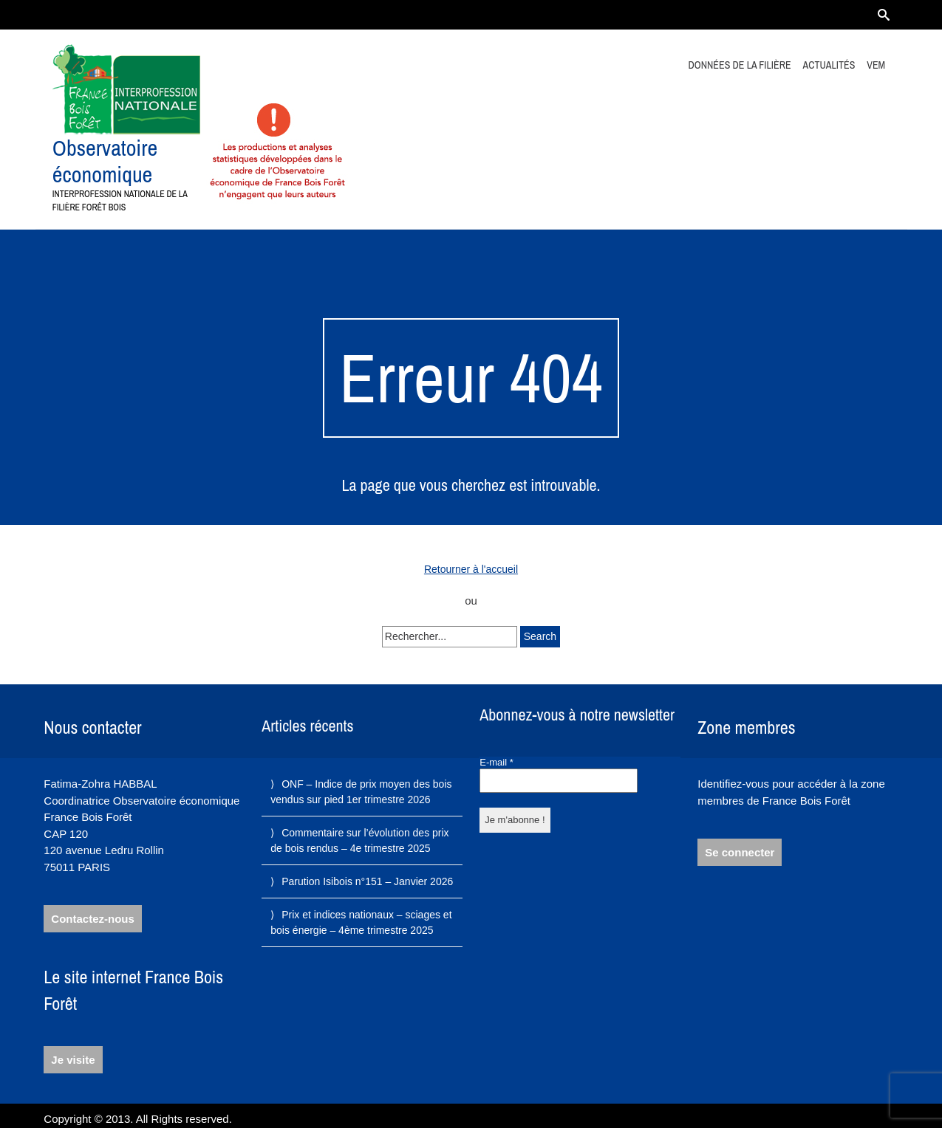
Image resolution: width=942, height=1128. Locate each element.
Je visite (73, 1059)
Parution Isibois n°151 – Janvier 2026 (367, 881)
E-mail (496, 762)
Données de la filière (740, 65)
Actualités (829, 65)
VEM (876, 65)
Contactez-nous (92, 918)
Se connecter (739, 852)
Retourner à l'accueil (471, 569)
